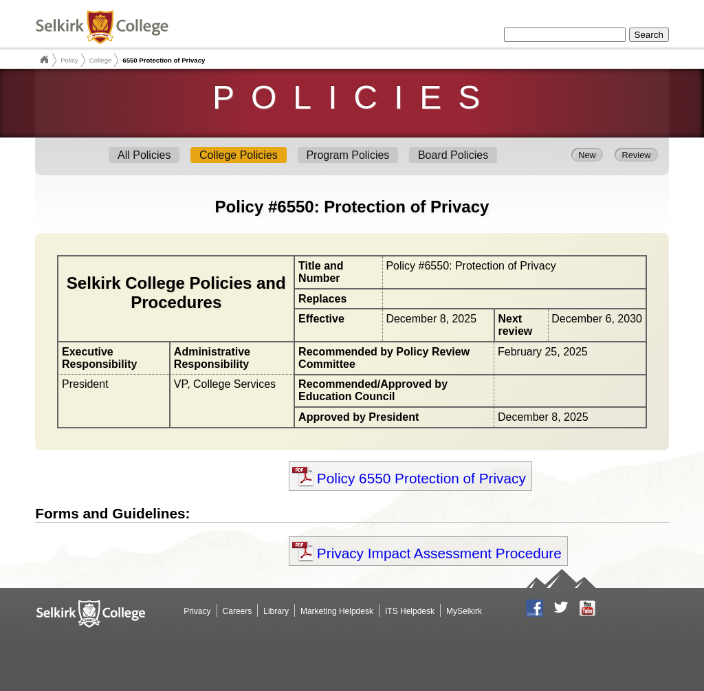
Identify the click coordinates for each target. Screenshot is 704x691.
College (100, 60)
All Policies (144, 155)
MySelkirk (464, 611)
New (587, 154)
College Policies (238, 155)
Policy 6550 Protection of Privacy (421, 478)
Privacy (197, 611)
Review (636, 154)
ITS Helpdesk (409, 611)
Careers (237, 611)
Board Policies (453, 155)
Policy (69, 60)
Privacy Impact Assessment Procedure (439, 553)
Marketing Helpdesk (336, 611)
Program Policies (347, 155)
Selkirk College (44, 59)
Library (276, 611)
